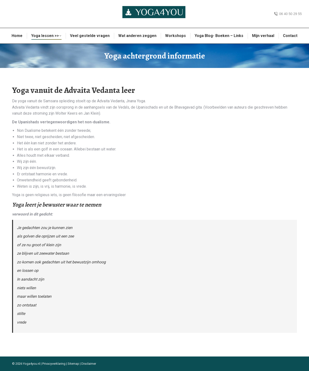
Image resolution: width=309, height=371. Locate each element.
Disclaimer (88, 363)
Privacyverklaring (53, 363)
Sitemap (73, 363)
